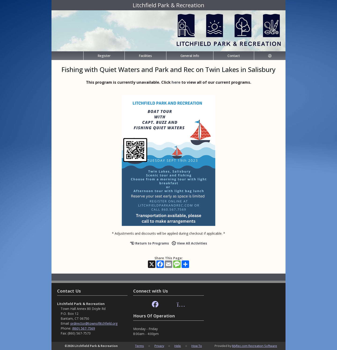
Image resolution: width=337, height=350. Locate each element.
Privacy (159, 346)
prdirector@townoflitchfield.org (93, 323)
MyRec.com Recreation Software (254, 346)
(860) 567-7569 (83, 328)
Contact (233, 55)
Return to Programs (149, 243)
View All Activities (189, 243)
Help (177, 346)
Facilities (145, 55)
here (176, 82)
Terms (139, 346)
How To (196, 346)
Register (104, 55)
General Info (189, 55)
